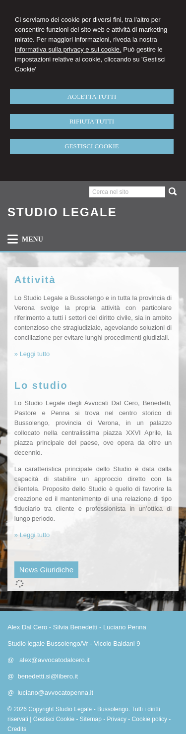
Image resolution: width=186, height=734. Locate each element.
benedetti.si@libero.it (47, 676)
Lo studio (41, 385)
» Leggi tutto (32, 354)
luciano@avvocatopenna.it (55, 692)
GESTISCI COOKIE (91, 146)
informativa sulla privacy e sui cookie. (68, 49)
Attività (35, 279)
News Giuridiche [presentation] (46, 569)
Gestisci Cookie (53, 719)
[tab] (46, 569)
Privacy (116, 719)
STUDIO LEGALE (62, 212)
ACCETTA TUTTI (92, 96)
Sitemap (91, 719)
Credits (16, 729)
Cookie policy (149, 719)
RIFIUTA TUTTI (91, 121)
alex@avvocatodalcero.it (54, 660)
